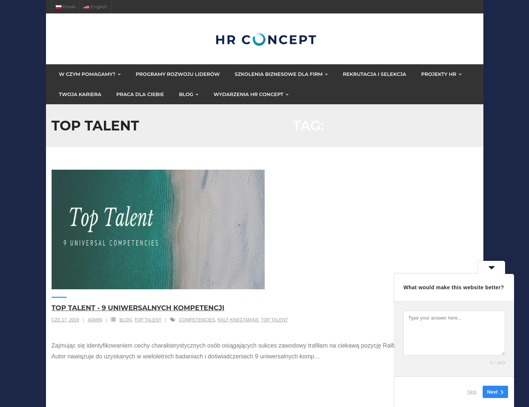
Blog (125, 320)
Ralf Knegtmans (238, 320)
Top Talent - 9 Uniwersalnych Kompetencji (138, 308)
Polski (66, 6)
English (95, 6)
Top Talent (274, 320)
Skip (472, 392)
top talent (147, 320)
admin (95, 320)
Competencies (197, 320)
